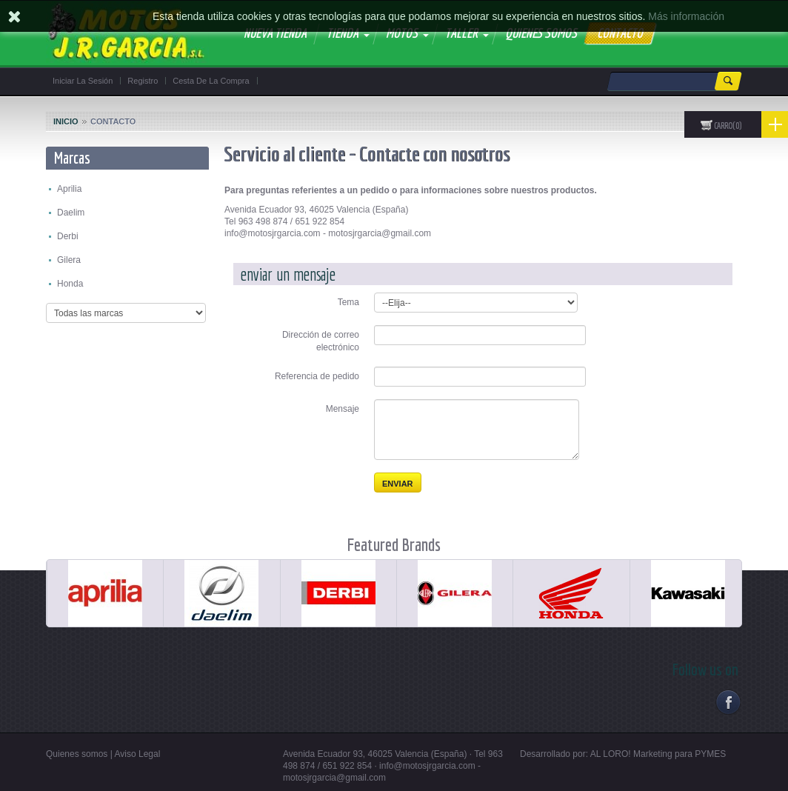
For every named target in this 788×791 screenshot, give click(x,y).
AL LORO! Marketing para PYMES (658, 754)
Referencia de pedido (317, 376)
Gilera (69, 260)
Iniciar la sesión (83, 80)
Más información (686, 16)
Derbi (68, 236)
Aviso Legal (138, 754)
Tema (348, 302)
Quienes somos (76, 754)
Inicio (66, 121)
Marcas (72, 157)
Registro (142, 80)
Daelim (70, 212)
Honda (70, 283)
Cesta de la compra (211, 80)
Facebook (728, 702)
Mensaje (342, 409)
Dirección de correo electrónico (320, 341)
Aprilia (69, 189)
